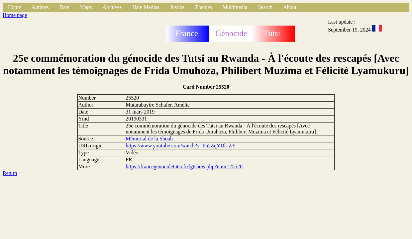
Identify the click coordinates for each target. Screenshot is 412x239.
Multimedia (235, 7)
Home (14, 7)
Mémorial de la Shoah (149, 138)
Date (64, 7)
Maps (86, 7)
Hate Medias (145, 7)
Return (10, 173)
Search (265, 7)
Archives (112, 7)
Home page (15, 15)
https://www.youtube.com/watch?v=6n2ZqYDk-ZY (181, 145)
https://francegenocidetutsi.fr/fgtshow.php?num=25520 (184, 166)
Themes (203, 7)
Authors (40, 7)
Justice (177, 7)
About (289, 7)
